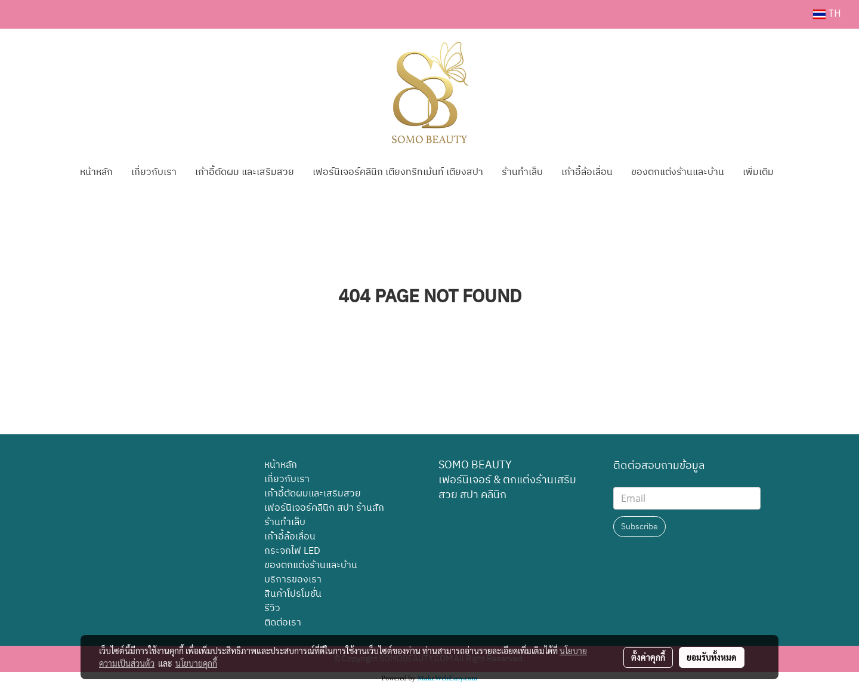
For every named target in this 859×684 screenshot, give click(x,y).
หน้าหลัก (96, 172)
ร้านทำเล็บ (522, 172)
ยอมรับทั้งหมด (712, 657)
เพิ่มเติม (758, 172)
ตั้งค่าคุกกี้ (648, 657)
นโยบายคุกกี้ (196, 663)
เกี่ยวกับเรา (154, 172)
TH (827, 14)
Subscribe (639, 526)
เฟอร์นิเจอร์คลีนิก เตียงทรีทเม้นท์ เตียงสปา (398, 172)
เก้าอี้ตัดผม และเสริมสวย (244, 172)
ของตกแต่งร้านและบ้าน (677, 172)
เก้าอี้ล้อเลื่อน (587, 172)
